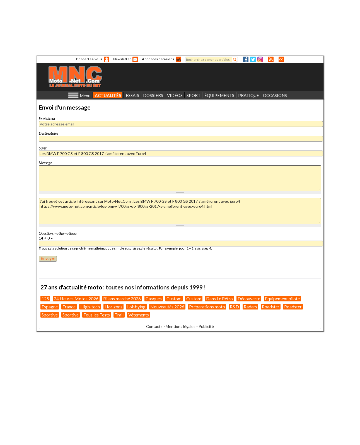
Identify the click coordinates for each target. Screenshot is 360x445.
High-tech (90, 306)
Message (45, 162)
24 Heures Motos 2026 (76, 298)
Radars (250, 306)
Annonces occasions (158, 59)
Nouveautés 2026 (167, 306)
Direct (281, 59)
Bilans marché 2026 (122, 298)
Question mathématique (57, 233)
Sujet (43, 148)
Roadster (270, 306)
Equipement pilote (282, 298)
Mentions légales (180, 326)
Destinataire (48, 133)
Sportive (50, 314)
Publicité (206, 326)
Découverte (249, 298)
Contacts (154, 326)
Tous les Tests (96, 314)
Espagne (50, 306)
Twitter (253, 59)
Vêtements (138, 314)
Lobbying (136, 306)
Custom (174, 298)
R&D (234, 306)
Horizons (113, 306)
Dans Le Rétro (219, 298)
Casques (154, 298)
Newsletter (122, 59)
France (69, 306)
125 (45, 298)
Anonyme (106, 59)
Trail (119, 314)
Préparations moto (207, 306)
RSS (271, 59)
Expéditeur (47, 118)
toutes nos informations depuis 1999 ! (156, 287)
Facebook (245, 59)
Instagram (260, 59)
